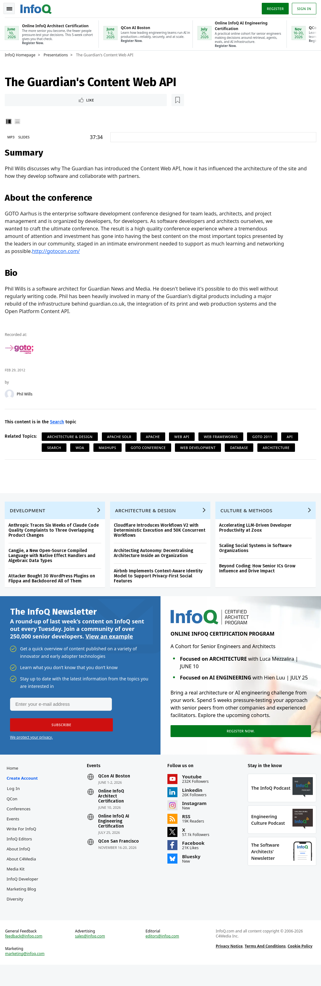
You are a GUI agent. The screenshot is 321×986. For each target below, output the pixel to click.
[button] (59, 730)
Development (29, 513)
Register (273, 7)
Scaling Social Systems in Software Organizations (257, 551)
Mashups (109, 447)
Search (58, 421)
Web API (183, 436)
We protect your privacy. (31, 742)
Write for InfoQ (23, 836)
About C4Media (23, 866)
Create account (23, 785)
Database (241, 447)
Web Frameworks (222, 436)
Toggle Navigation (12, 7)
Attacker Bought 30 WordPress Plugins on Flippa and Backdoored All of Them (53, 581)
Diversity (16, 916)
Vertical (10, 121)
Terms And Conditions (264, 965)
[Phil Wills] (11, 394)
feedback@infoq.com (25, 955)
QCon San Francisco (119, 848)
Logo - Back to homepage (37, 7)
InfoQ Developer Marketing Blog (23, 896)
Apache (154, 436)
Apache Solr (120, 436)
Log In (15, 795)
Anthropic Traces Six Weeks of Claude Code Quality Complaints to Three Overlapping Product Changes (55, 533)
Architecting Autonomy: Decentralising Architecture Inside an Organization (155, 556)
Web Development (199, 447)
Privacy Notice (228, 965)
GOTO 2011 (264, 436)
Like (23, 99)
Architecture (277, 447)
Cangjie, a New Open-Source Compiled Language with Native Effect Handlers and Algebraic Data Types (53, 558)
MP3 (12, 136)
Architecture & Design (71, 436)
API (291, 436)
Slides (25, 136)
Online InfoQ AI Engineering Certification (114, 828)
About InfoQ (20, 856)
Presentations (57, 53)
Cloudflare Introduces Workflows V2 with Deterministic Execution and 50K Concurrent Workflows (161, 533)
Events (14, 826)
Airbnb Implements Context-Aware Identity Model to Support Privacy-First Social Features (159, 578)
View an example (109, 640)
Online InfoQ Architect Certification (112, 803)
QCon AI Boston (115, 783)
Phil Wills (26, 394)
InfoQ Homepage (21, 53)
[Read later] (43, 99)
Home (14, 775)
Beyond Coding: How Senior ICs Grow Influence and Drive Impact (259, 571)
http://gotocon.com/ (57, 250)
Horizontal (19, 121)
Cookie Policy (299, 965)
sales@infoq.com (91, 955)
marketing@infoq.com (26, 973)
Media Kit (17, 876)
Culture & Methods (248, 513)
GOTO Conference (149, 447)
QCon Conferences (20, 810)
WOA (81, 447)
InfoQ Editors (21, 846)
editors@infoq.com (162, 955)
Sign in (303, 7)
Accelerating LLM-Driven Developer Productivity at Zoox (257, 530)
